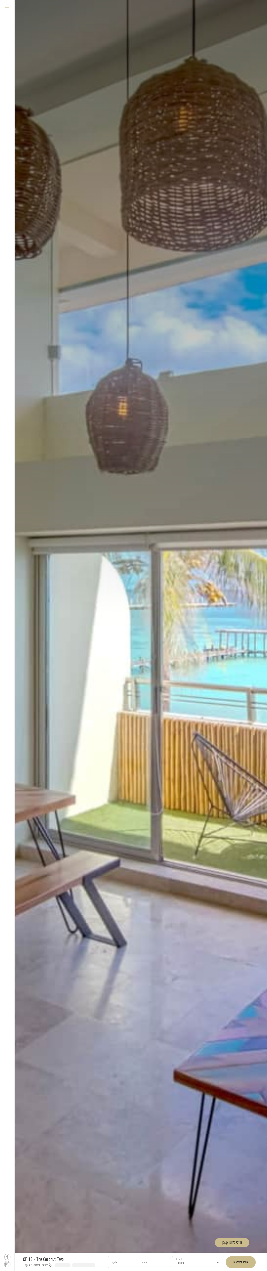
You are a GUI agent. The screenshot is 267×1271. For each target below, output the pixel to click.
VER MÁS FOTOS (232, 1242)
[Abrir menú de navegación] (7, 7)
